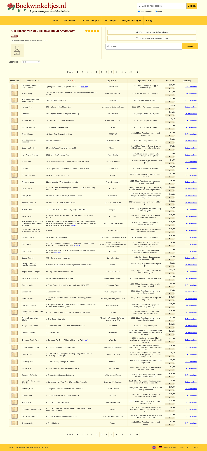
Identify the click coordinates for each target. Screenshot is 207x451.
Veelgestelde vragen (131, 20)
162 (130, 72)
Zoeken (192, 6)
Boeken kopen (70, 20)
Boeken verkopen (91, 20)
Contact (194, 447)
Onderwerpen (110, 20)
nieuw (159, 12)
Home (55, 20)
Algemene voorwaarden (168, 447)
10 (122, 72)
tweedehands (146, 12)
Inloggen (150, 20)
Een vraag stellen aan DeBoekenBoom (152, 32)
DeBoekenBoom (191, 87)
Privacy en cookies (184, 447)
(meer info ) (84, 87)
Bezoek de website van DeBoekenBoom (152, 39)
